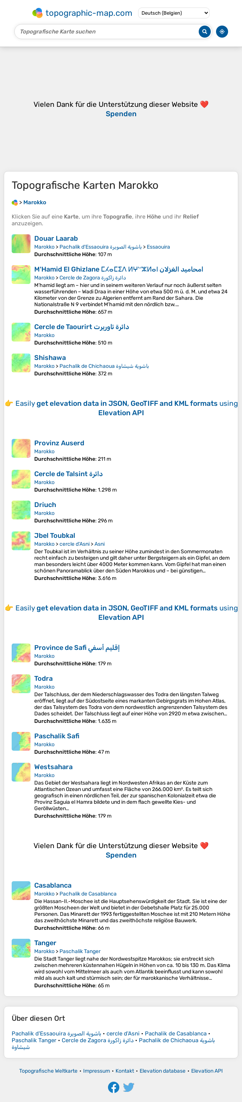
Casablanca (53, 885)
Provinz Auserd (59, 443)
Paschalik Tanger (79, 951)
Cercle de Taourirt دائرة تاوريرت (81, 327)
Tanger (45, 943)
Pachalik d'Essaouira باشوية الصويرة (100, 247)
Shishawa (50, 358)
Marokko (44, 247)
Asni (99, 544)
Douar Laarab (56, 238)
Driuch (45, 505)
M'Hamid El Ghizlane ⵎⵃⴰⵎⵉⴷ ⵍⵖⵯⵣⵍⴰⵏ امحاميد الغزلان (118, 269)
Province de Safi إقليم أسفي (77, 648)
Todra (43, 678)
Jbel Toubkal (54, 535)
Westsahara (53, 767)
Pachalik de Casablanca (88, 894)
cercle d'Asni (74, 544)
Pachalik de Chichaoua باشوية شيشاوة (104, 366)
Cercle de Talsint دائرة (68, 474)
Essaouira (158, 247)
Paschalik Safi (56, 736)
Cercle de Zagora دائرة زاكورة (92, 278)
